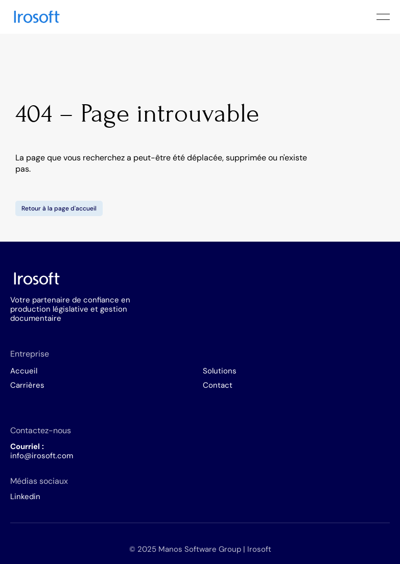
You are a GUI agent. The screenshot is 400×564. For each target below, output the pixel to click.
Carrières (27, 385)
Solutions (220, 371)
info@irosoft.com (41, 456)
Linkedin (25, 496)
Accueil (23, 371)
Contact (217, 385)
